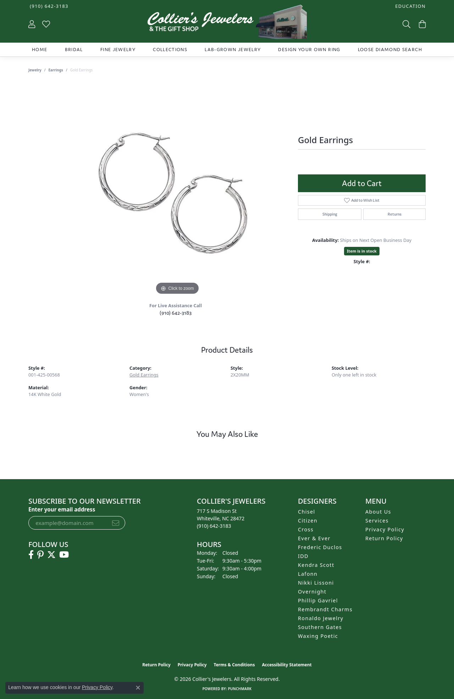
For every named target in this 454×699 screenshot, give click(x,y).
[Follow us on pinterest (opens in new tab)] (40, 555)
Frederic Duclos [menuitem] (320, 547)
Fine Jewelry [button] (117, 50)
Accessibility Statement (286, 665)
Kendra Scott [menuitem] (316, 565)
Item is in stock (362, 251)
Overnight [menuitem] (312, 591)
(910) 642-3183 (176, 312)
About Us (378, 511)
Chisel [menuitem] (306, 511)
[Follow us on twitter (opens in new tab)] (51, 555)
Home (39, 50)
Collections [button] (170, 50)
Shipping (329, 214)
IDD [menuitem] (303, 556)
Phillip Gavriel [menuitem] (318, 600)
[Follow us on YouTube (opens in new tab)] (64, 555)
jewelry (34, 69)
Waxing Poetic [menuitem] (318, 636)
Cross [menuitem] (306, 529)
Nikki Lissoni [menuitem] (316, 582)
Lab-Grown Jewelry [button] (233, 50)
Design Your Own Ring (309, 50)
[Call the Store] (214, 525)
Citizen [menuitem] (307, 520)
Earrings (56, 69)
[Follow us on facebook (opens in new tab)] (31, 555)
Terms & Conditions (234, 665)
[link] (48, 6)
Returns (395, 214)
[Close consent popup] (138, 688)
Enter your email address (61, 509)
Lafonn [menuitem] (307, 573)
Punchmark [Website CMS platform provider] (240, 688)
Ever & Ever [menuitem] (314, 538)
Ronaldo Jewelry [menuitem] (320, 618)
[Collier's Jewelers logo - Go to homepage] (226, 24)
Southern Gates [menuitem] (320, 627)
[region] (177, 190)
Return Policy (384, 538)
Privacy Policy (384, 529)
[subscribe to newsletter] (115, 522)
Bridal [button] (74, 50)
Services (377, 520)
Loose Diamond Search (390, 50)
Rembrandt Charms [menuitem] (325, 609)
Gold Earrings (144, 375)
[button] (410, 6)
